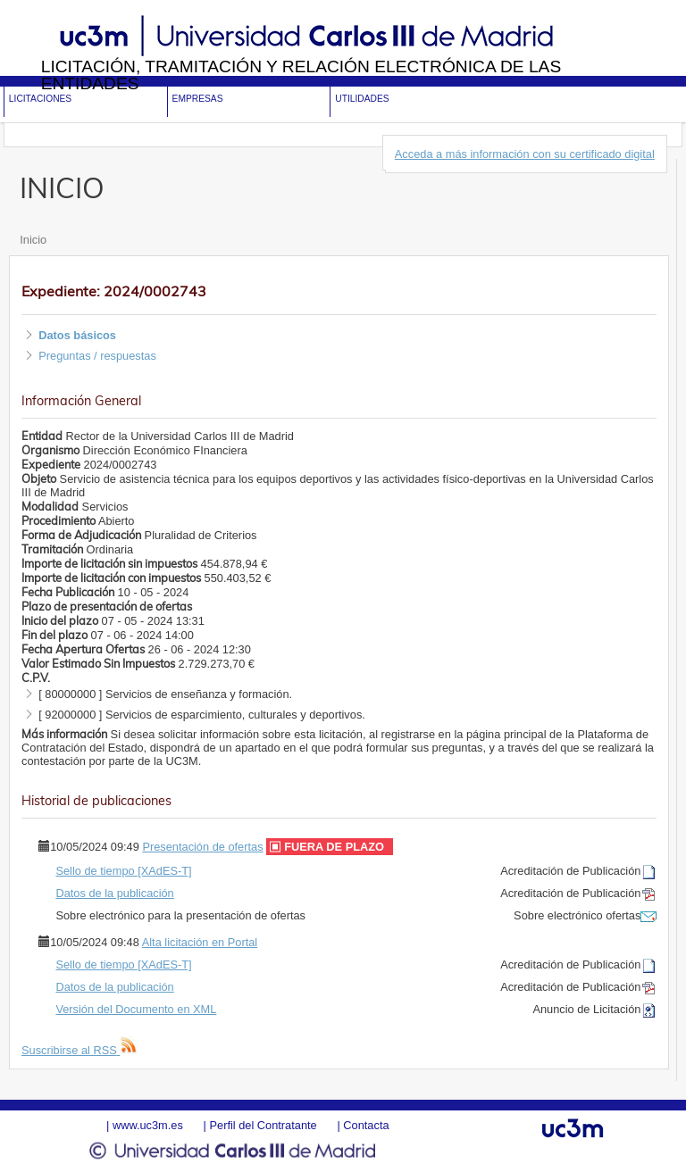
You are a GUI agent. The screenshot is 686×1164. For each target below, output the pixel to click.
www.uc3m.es (148, 1125)
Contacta (366, 1125)
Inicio (33, 239)
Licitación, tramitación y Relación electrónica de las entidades (301, 75)
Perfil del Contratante (262, 1125)
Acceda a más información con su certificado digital (525, 154)
